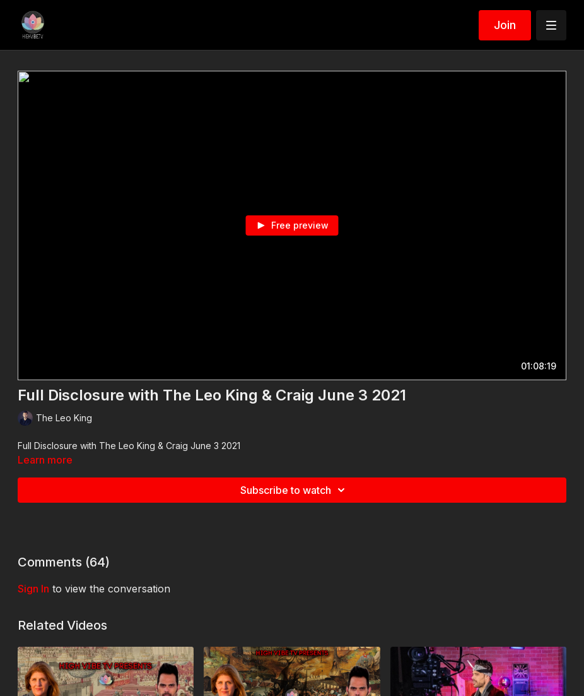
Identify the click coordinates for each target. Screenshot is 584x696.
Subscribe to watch (294, 490)
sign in (33, 588)
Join (505, 25)
